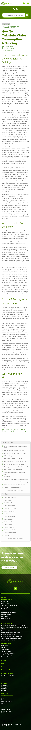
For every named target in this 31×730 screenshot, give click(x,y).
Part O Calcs (4, 645)
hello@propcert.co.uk (7, 695)
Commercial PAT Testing (7, 630)
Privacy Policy (17, 724)
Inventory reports (6, 614)
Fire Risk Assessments (7, 609)
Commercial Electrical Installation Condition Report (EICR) (15, 628)
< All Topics (6, 24)
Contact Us (4, 683)
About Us (3, 660)
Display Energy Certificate (8, 640)
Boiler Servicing (5, 618)
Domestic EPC (5, 601)
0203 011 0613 (5, 693)
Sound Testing (5, 649)
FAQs (2, 666)
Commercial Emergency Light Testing (11, 638)
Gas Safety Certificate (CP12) (9, 605)
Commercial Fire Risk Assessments (10, 632)
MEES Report (4, 616)
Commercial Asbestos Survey (9, 634)
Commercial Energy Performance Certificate (13, 625)
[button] (28, 2)
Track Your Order (6, 670)
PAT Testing (4, 607)
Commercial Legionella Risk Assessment (12, 636)
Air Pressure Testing (6, 655)
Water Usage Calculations (8, 653)
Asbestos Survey (5, 611)
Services (3, 597)
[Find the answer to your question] (13, 15)
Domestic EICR (5, 603)
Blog (2, 663)
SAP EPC (3, 647)
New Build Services (6, 643)
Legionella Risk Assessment (8, 612)
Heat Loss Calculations (7, 657)
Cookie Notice (6, 726)
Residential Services (6, 599)
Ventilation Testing (6, 651)
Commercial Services (7, 623)
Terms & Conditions (6, 724)
